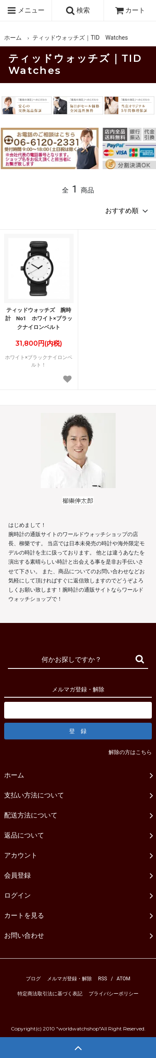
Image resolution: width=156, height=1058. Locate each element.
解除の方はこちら (130, 752)
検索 (78, 10)
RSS (102, 979)
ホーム (13, 37)
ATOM (123, 979)
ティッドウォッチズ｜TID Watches (80, 37)
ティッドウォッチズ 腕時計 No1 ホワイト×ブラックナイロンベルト (38, 319)
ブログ (33, 979)
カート (130, 10)
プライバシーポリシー (114, 994)
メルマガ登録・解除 (69, 979)
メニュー (26, 10)
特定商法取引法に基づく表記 (49, 994)
